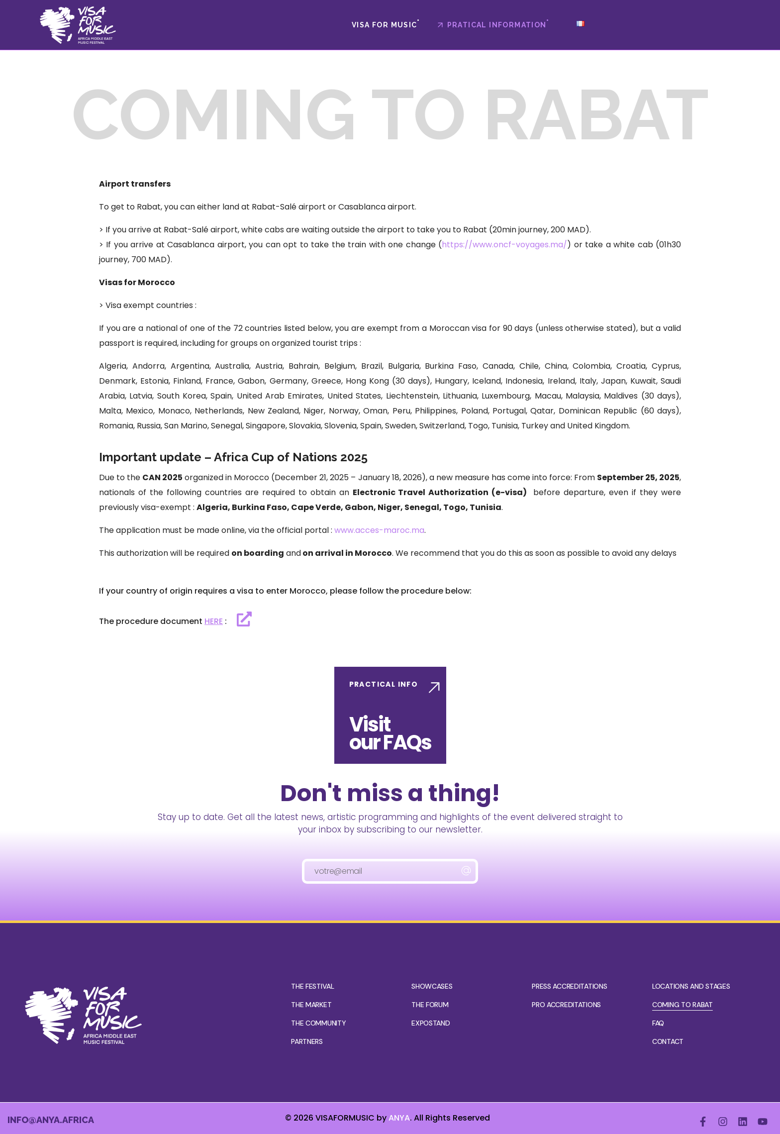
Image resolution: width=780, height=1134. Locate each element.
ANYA (399, 1118)
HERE (213, 621)
